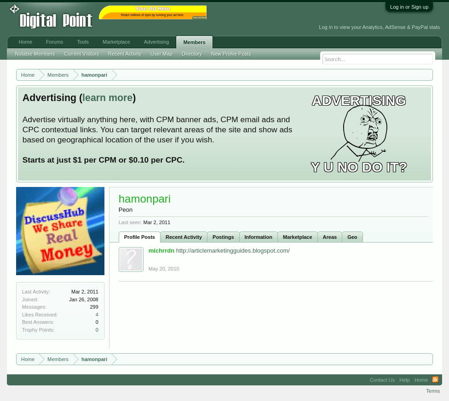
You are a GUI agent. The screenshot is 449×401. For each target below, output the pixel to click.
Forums (54, 42)
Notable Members (35, 53)
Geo (352, 237)
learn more (107, 97)
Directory (192, 53)
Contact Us (382, 380)
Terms (433, 391)
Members (194, 42)
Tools (83, 42)
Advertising (156, 42)
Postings (223, 237)
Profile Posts (139, 237)
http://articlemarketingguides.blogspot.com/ (233, 250)
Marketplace (297, 237)
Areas (330, 237)
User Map (161, 53)
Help (404, 380)
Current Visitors (81, 53)
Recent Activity (184, 237)
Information (259, 237)
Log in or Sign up (409, 7)
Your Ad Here (199, 18)
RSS (435, 380)
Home (25, 42)
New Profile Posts (231, 53)
